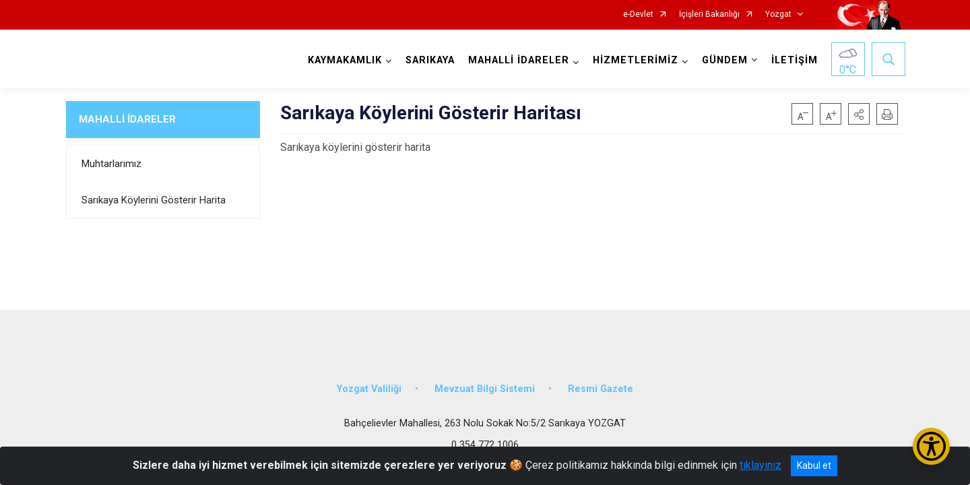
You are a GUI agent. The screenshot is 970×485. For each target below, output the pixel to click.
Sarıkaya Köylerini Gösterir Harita (154, 200)
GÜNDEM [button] (724, 60)
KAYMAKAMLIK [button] (344, 60)
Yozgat (778, 14)
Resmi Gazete (600, 385)
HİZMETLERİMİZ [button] (635, 60)
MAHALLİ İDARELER (127, 119)
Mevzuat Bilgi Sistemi (484, 385)
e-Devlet (638, 14)
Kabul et (814, 465)
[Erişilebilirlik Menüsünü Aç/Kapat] (931, 446)
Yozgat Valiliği (369, 385)
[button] (859, 114)
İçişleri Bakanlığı (709, 14)
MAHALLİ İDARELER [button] (518, 60)
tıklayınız (760, 465)
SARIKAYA (429, 60)
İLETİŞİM (794, 60)
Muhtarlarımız (111, 164)
